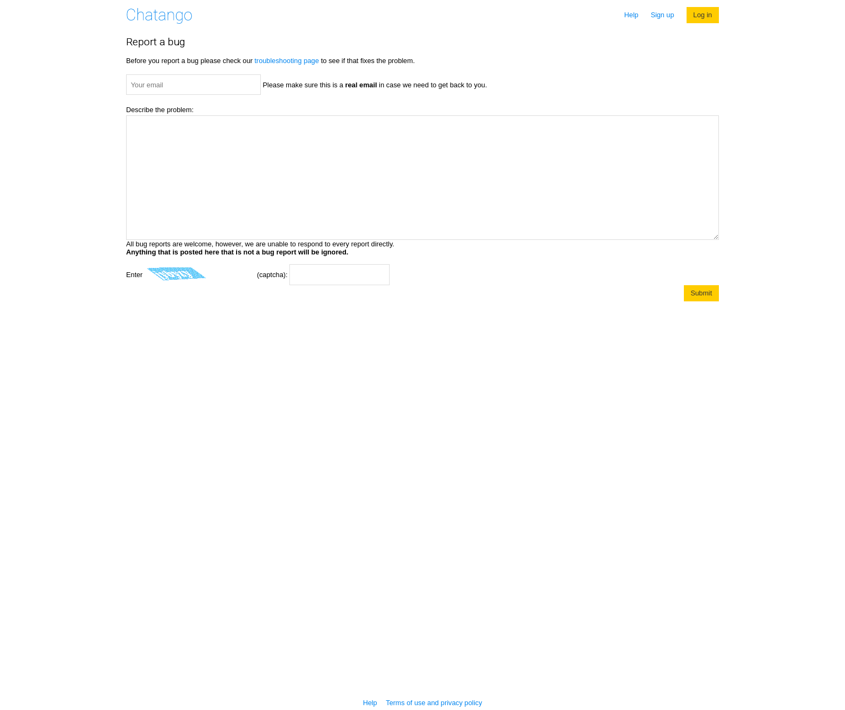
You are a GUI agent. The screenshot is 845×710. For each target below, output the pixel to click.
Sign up (662, 15)
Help (631, 15)
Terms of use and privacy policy (434, 703)
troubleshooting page (286, 61)
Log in (702, 15)
